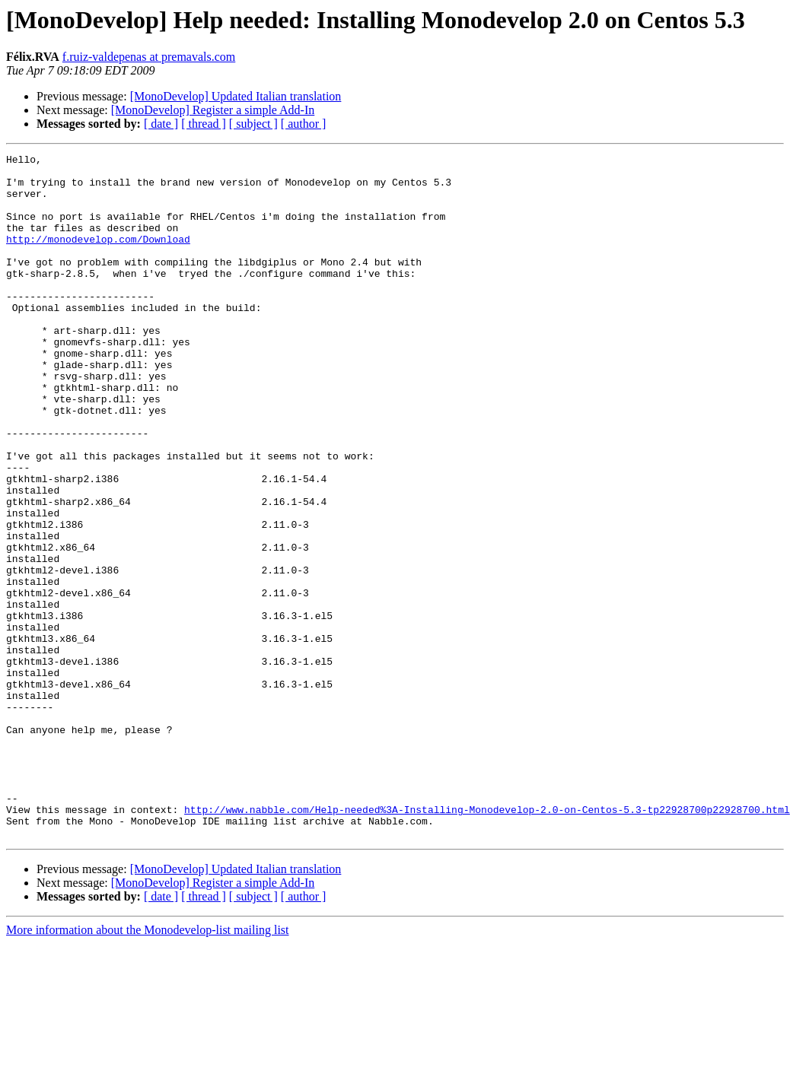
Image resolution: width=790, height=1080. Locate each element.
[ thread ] (203, 123)
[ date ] (161, 123)
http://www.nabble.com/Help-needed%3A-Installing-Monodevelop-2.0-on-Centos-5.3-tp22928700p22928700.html (487, 941)
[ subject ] (253, 123)
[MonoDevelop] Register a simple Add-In (213, 109)
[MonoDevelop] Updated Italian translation (236, 96)
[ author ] (304, 123)
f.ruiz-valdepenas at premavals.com (148, 56)
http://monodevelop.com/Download (98, 257)
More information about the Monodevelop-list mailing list (147, 1066)
